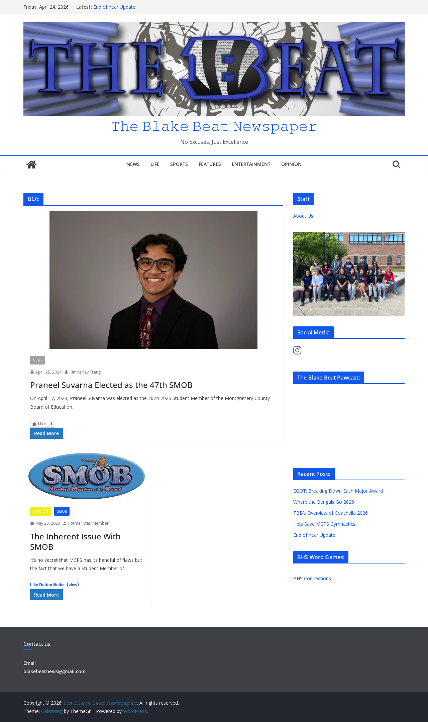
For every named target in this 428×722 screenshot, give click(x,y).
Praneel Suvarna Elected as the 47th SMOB (111, 384)
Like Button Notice (48, 585)
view (73, 585)
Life (154, 164)
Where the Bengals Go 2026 (323, 502)
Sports (179, 164)
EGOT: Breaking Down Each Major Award (338, 491)
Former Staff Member (88, 523)
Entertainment (251, 164)
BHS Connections (312, 578)
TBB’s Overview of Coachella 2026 (331, 513)
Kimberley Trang (85, 372)
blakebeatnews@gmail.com (54, 671)
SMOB (62, 511)
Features (210, 164)
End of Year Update (114, 7)
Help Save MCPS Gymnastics (324, 524)
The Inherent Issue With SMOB (75, 541)
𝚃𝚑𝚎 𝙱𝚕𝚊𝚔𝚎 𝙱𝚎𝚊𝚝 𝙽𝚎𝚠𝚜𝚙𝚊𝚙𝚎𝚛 (214, 125)
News (133, 164)
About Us (303, 216)
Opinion (291, 164)
